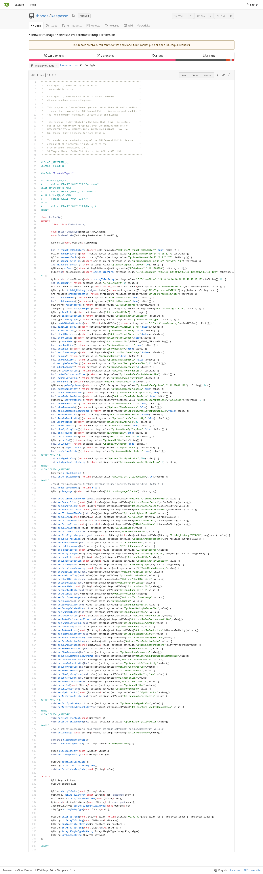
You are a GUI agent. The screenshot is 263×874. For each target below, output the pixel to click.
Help (33, 4)
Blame (195, 75)
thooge (42, 16)
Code (36, 25)
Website (255, 870)
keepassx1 (60, 16)
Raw (184, 75)
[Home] (6, 4)
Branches (105, 55)
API (246, 870)
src (76, 65)
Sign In (252, 4)
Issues (51, 25)
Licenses (235, 870)
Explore (19, 4)
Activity (144, 25)
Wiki (128, 25)
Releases (112, 25)
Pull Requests (72, 25)
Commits (54, 55)
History (207, 75)
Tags (157, 55)
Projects (93, 25)
